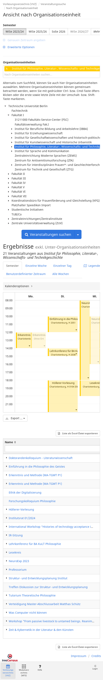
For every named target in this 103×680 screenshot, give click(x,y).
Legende (92, 266)
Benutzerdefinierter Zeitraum (26, 274)
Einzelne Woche (36, 266)
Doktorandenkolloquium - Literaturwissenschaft (41, 458)
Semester (9, 25)
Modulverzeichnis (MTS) (24, 671)
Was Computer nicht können (28, 612)
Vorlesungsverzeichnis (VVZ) (20, 4)
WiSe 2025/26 (38, 31)
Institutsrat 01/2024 (22, 518)
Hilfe (39, 668)
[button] (29, 345)
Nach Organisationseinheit (22, 8)
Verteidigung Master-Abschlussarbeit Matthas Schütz (44, 604)
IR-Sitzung (16, 535)
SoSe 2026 (58, 31)
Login (95, 667)
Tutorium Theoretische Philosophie (32, 595)
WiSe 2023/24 (15, 31)
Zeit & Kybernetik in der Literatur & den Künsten (41, 630)
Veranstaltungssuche (53, 4)
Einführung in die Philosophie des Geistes (74, 319)
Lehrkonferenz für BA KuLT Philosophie (73, 351)
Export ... (15, 418)
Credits (96, 656)
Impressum (78, 656)
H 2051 (72, 322)
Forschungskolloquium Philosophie (32, 501)
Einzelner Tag (62, 266)
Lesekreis (95, 383)
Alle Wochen (60, 274)
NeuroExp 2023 (19, 561)
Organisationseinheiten (19, 62)
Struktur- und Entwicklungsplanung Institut (38, 578)
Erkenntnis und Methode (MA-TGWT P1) (35, 475)
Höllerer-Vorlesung (63, 383)
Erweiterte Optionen (19, 47)
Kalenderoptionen (17, 286)
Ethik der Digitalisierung (25, 492)
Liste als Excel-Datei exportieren (78, 433)
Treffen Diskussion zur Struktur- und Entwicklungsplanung (48, 587)
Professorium (17, 569)
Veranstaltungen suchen (48, 234)
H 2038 (72, 354)
